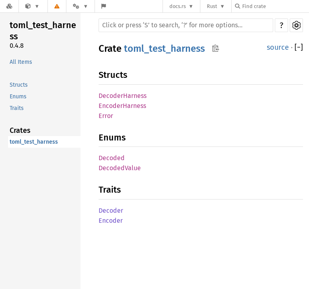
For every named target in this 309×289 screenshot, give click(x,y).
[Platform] (80, 6)
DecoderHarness (122, 96)
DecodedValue (120, 168)
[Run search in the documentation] (186, 25)
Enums (18, 96)
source (278, 47)
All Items (21, 62)
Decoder (111, 210)
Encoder (111, 220)
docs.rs (177, 6)
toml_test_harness (43, 31)
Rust (212, 6)
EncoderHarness (122, 106)
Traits (17, 108)
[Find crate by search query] (275, 6)
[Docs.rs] (9, 6)
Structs (19, 84)
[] (299, 47)
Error (106, 116)
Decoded (112, 158)
